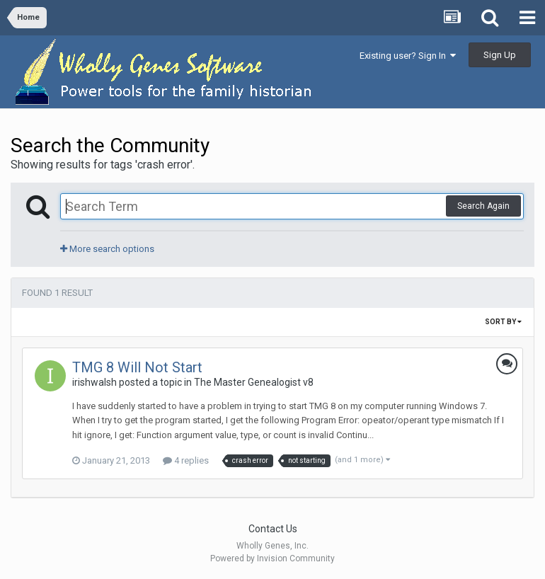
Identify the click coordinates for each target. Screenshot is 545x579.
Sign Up (499, 55)
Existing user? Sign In (408, 55)
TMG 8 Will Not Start (137, 367)
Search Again (483, 206)
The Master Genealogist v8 (254, 382)
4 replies (186, 460)
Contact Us (272, 528)
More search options (107, 248)
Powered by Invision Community (272, 558)
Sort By (503, 322)
